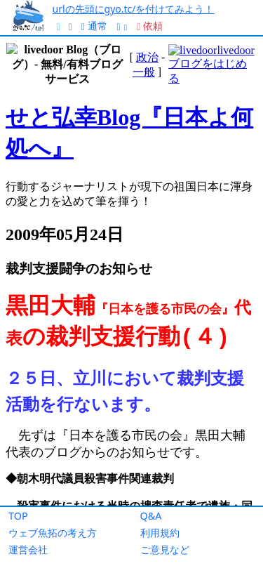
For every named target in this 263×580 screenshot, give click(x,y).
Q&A (151, 515)
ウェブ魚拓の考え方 (52, 532)
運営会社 (28, 549)
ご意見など (164, 549)
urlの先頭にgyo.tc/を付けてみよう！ (134, 8)
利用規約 (160, 532)
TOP (18, 515)
